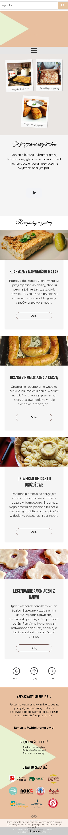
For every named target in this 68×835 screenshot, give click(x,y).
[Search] (63, 5)
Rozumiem (35, 831)
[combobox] (29, 5)
